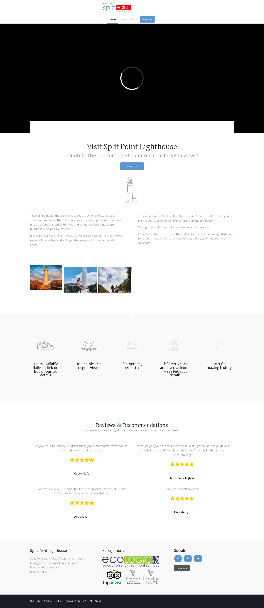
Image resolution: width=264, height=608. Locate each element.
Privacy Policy (38, 572)
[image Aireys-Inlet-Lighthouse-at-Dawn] (47, 279)
